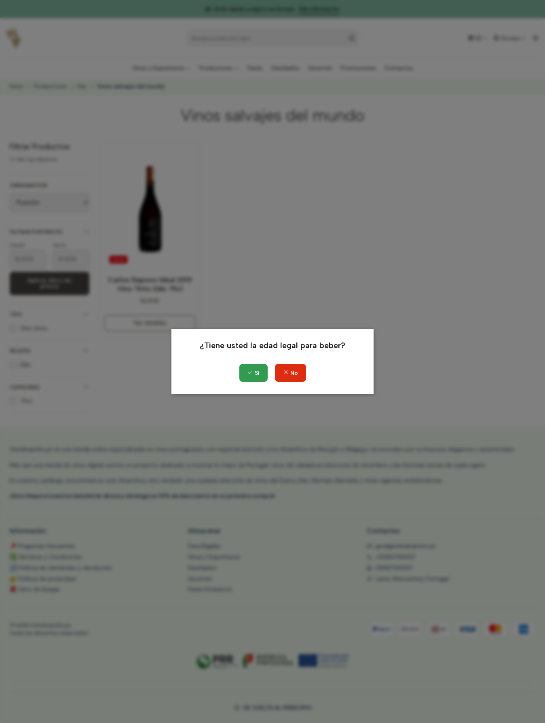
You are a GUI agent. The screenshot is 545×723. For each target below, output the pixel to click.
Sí (253, 373)
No (290, 373)
